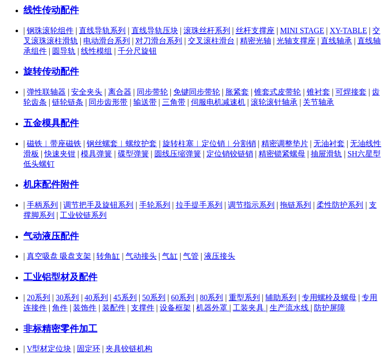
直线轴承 (336, 41)
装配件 (114, 308)
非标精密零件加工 (60, 329)
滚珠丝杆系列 (207, 30)
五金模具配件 (51, 123)
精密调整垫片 (284, 143)
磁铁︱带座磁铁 (54, 143)
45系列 (125, 297)
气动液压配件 (51, 236)
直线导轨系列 (102, 30)
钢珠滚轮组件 (50, 30)
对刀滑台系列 (158, 41)
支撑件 (142, 308)
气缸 (170, 256)
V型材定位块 (49, 348)
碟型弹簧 (133, 154)
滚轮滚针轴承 (274, 102)
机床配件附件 (51, 184)
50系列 (154, 297)
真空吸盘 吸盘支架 (59, 256)
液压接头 (219, 256)
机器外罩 (212, 308)
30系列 (67, 297)
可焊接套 (351, 92)
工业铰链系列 (83, 215)
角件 (60, 308)
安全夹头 (86, 92)
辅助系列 (280, 297)
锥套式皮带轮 (277, 92)
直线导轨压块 (154, 30)
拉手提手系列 (199, 205)
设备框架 (175, 308)
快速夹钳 (59, 154)
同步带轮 (152, 92)
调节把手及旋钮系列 (98, 205)
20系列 (38, 297)
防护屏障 (329, 308)
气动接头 (141, 256)
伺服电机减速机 (218, 102)
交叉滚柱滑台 (211, 41)
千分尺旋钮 (137, 51)
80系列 (211, 297)
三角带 (173, 102)
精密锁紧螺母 (282, 154)
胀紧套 (237, 92)
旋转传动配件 (51, 71)
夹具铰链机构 (129, 348)
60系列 (182, 297)
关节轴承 (318, 102)
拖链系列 (295, 205)
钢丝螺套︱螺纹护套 (122, 143)
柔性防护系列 (339, 205)
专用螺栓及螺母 (329, 297)
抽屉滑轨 (326, 154)
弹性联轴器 (46, 92)
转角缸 (108, 256)
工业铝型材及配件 (60, 277)
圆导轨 (63, 51)
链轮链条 (67, 102)
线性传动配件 (51, 10)
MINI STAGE (302, 30)
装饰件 (84, 308)
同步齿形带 (108, 102)
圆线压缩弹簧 (177, 154)
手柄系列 (42, 205)
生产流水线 (290, 308)
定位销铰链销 (229, 154)
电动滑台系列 (106, 41)
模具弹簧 (96, 154)
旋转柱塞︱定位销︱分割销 (209, 143)
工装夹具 (249, 308)
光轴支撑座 (296, 41)
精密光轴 (255, 41)
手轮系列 (154, 205)
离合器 (119, 92)
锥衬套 (318, 92)
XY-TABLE (348, 30)
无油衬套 (329, 143)
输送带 (145, 102)
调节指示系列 (251, 205)
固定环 (88, 348)
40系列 (96, 297)
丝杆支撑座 (255, 30)
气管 (191, 256)
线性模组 (96, 51)
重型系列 (244, 297)
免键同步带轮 (196, 92)
